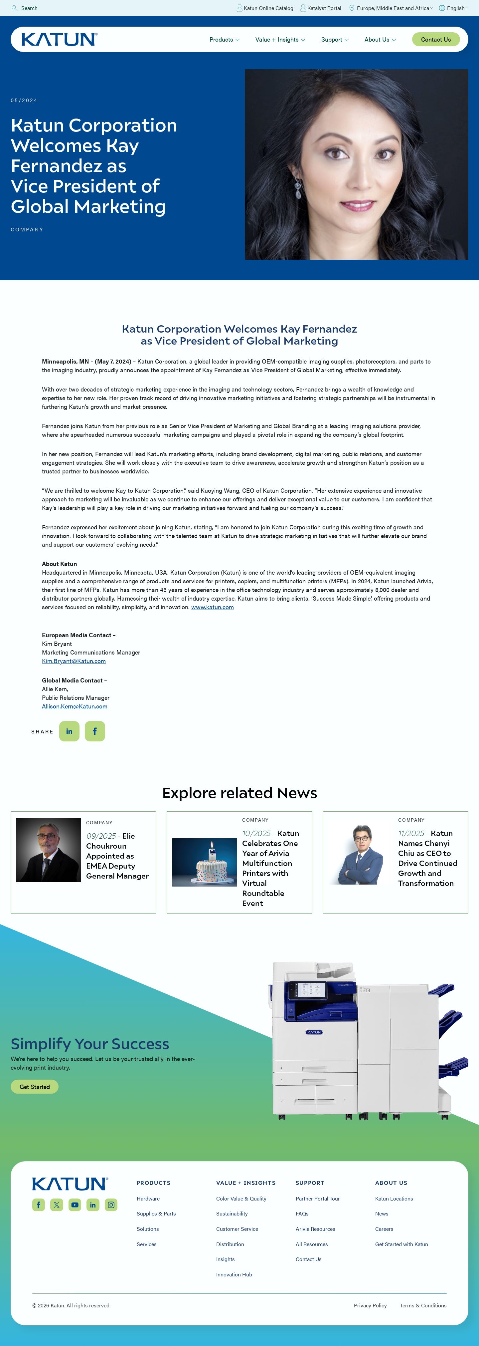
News (382, 1213)
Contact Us (436, 39)
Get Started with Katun (401, 1244)
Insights (225, 1259)
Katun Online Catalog (265, 8)
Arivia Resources (315, 1228)
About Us (380, 39)
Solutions (148, 1228)
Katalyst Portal (320, 8)
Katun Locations (394, 1198)
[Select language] (453, 8)
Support (335, 39)
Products (225, 39)
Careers (384, 1228)
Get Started (35, 1118)
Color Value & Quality (241, 1198)
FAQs (302, 1213)
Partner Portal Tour (318, 1198)
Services (147, 1244)
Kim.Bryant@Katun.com (74, 661)
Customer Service (237, 1228)
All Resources (312, 1244)
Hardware (148, 1198)
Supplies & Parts (156, 1213)
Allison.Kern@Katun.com (74, 706)
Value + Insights (280, 39)
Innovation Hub (234, 1274)
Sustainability (232, 1213)
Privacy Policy (370, 1305)
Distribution (230, 1244)
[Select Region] (390, 8)
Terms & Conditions (423, 1305)
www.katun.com (212, 607)
